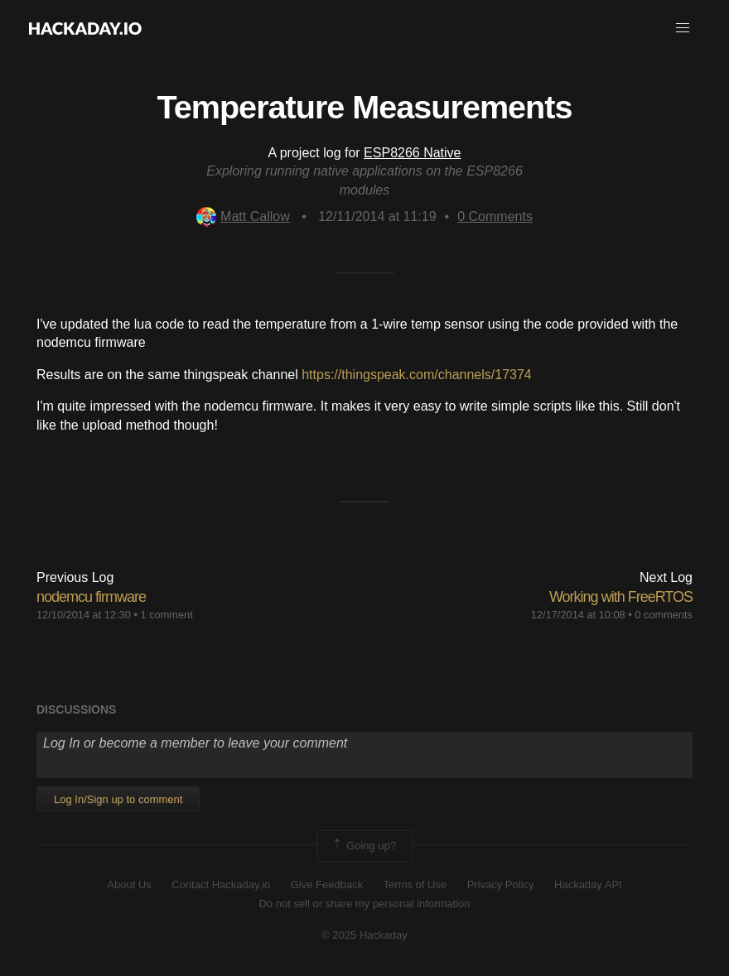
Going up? (364, 846)
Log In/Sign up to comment (118, 799)
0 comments (664, 614)
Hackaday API (588, 884)
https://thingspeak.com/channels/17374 (417, 375)
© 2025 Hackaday (364, 935)
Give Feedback (327, 884)
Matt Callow (243, 216)
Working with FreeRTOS (621, 597)
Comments (495, 216)
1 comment (166, 614)
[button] (682, 28)
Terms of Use (415, 884)
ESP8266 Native (412, 153)
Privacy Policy (500, 884)
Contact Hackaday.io (220, 884)
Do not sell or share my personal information (364, 903)
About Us (129, 884)
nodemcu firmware (91, 597)
